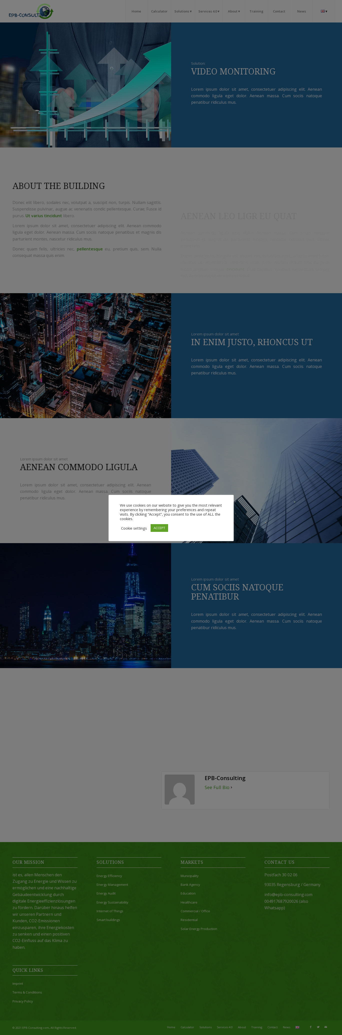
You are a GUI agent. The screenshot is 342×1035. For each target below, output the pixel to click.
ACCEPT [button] (159, 528)
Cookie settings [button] (134, 528)
